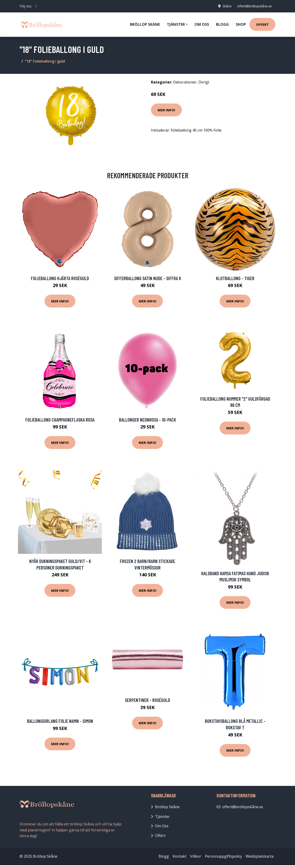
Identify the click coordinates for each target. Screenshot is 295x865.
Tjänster (162, 816)
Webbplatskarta (260, 856)
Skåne (227, 6)
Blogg (222, 24)
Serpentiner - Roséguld (147, 700)
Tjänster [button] (176, 24)
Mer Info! (166, 110)
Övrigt (203, 82)
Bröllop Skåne (145, 24)
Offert (262, 24)
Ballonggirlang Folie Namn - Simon (60, 721)
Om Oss (161, 825)
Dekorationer (185, 82)
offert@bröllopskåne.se (254, 6)
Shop (241, 24)
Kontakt (179, 856)
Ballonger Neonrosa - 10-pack (147, 419)
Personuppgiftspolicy (223, 856)
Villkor (195, 856)
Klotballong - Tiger (235, 278)
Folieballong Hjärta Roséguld (60, 278)
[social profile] (36, 6)
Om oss (202, 24)
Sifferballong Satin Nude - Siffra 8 (147, 278)
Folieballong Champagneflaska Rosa (59, 419)
